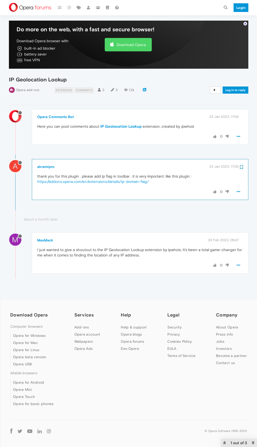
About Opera (227, 327)
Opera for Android (28, 382)
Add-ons (81, 327)
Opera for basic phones (33, 404)
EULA (171, 349)
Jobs (220, 341)
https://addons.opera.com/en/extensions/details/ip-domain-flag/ (93, 181)
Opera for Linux (26, 350)
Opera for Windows (29, 336)
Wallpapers (83, 341)
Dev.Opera (130, 349)
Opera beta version (29, 357)
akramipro (46, 167)
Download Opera (131, 44)
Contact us (225, 363)
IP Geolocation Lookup (121, 126)
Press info (224, 334)
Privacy (173, 334)
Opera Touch (24, 397)
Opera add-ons (27, 90)
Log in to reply (235, 90)
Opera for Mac (25, 343)
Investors (224, 349)
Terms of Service (181, 356)
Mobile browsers (23, 373)
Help (126, 315)
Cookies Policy (179, 341)
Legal (173, 315)
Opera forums (132, 341)
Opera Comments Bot (55, 117)
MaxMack (45, 240)
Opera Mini (22, 389)
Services (84, 315)
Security (174, 327)
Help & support (134, 327)
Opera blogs (131, 334)
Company (226, 315)
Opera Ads (83, 349)
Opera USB (22, 364)
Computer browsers (26, 326)
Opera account (87, 334)
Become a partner (231, 356)
